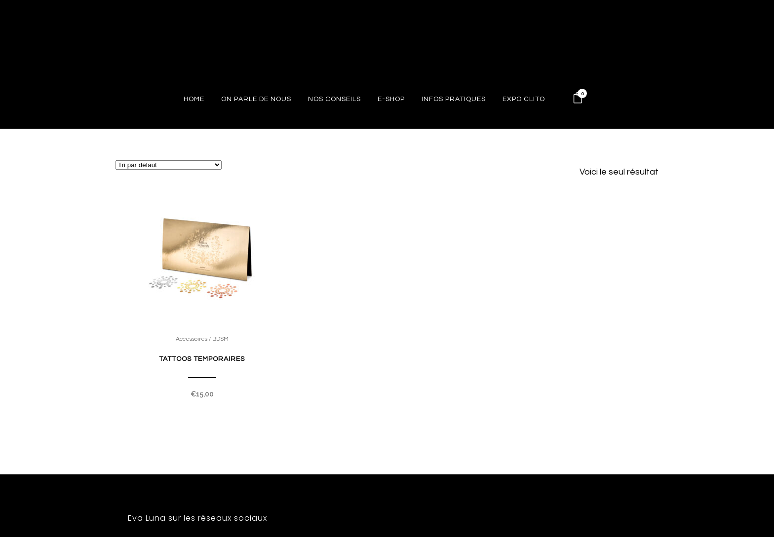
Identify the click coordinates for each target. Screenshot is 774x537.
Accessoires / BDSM (202, 339)
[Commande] (169, 165)
